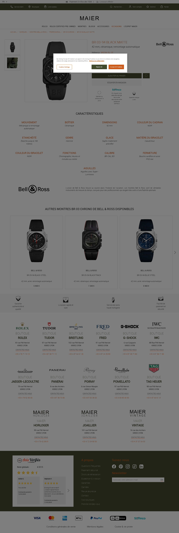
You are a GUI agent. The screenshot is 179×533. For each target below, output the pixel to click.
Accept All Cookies (116, 67)
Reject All (99, 67)
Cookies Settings (64, 67)
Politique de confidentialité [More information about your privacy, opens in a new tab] (96, 61)
